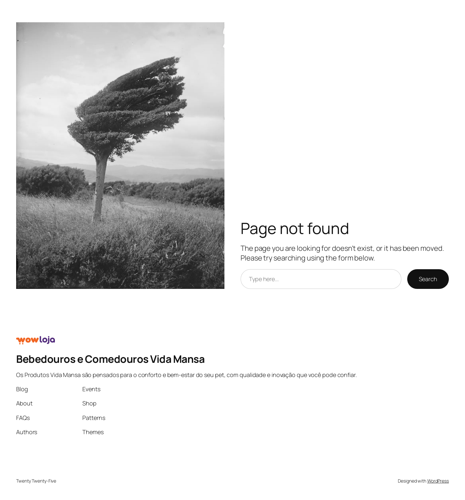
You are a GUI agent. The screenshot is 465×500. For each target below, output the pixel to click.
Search (428, 279)
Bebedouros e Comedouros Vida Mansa (110, 359)
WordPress (438, 481)
